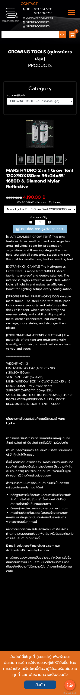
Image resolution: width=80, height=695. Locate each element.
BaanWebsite (70, 693)
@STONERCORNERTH (39, 18)
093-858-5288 (43, 13)
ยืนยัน (40, 685)
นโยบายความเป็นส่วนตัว (48, 675)
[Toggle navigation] (72, 13)
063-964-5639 (43, 9)
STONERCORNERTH (38, 22)
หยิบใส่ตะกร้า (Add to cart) (40, 229)
